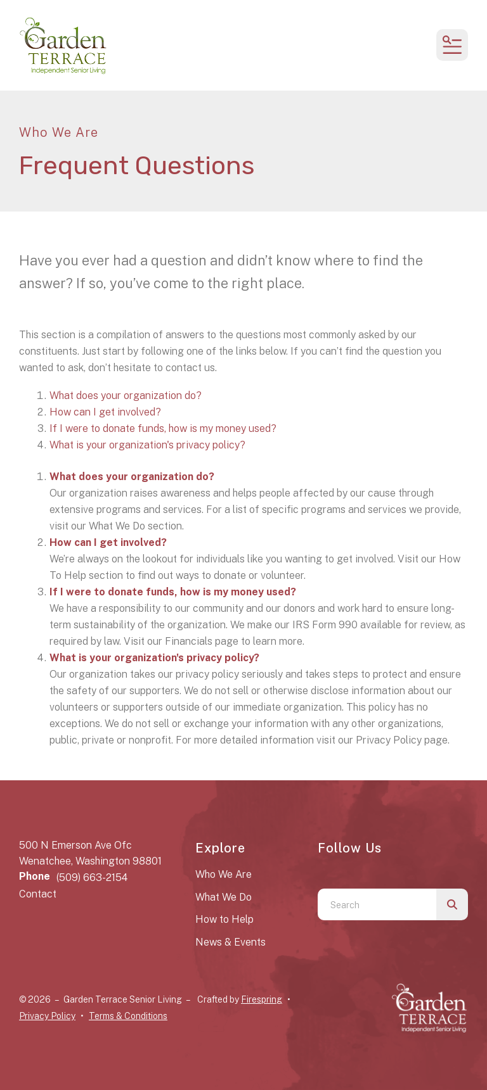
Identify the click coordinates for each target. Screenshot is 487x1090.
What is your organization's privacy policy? (147, 445)
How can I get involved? (105, 412)
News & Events (230, 942)
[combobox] (377, 904)
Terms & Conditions (128, 1016)
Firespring (261, 999)
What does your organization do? (125, 396)
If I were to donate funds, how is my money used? (162, 428)
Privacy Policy (47, 1016)
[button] (452, 45)
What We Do (223, 897)
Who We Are (223, 874)
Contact (37, 894)
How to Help (224, 919)
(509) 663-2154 (91, 877)
